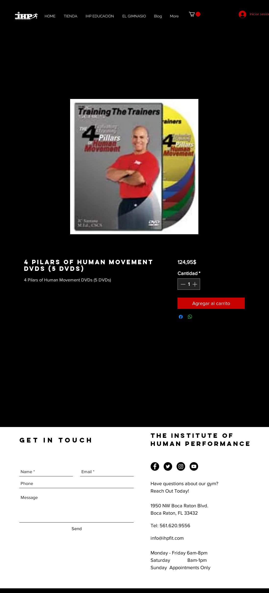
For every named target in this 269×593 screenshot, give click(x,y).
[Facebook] (155, 466)
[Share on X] (199, 317)
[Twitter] (168, 466)
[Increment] (195, 284)
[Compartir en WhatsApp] (190, 317)
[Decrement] (182, 284)
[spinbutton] (189, 284)
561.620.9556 (175, 525)
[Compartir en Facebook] (181, 317)
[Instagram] (181, 466)
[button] (194, 14)
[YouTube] (194, 466)
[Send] (77, 529)
